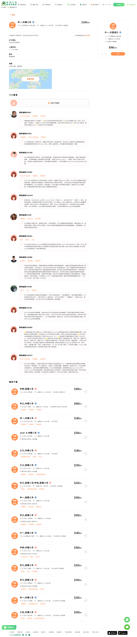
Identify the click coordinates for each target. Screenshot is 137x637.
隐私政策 (77, 632)
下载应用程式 (68, 632)
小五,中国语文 (27, 612)
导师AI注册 (95, 632)
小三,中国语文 (27, 450)
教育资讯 (19, 632)
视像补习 (43, 632)
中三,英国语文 (27, 515)
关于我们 (12, 632)
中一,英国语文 (27, 497)
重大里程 (35, 632)
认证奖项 (27, 632)
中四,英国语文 (27, 389)
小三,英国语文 (27, 465)
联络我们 (59, 632)
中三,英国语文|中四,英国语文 (34, 482)
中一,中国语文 (24, 22)
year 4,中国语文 (28, 432)
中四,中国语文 (27, 547)
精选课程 (51, 632)
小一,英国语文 (27, 533)
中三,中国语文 (27, 403)
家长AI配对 (86, 632)
